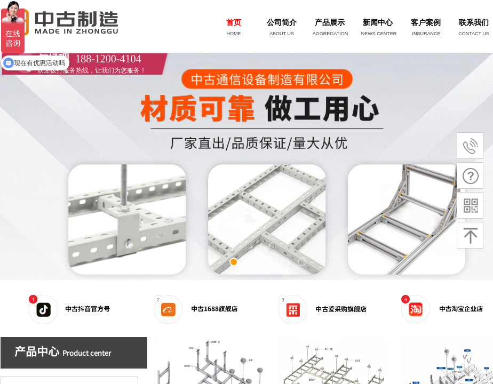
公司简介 (282, 23)
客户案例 (426, 23)
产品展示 (330, 23)
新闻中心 (378, 23)
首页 (233, 23)
